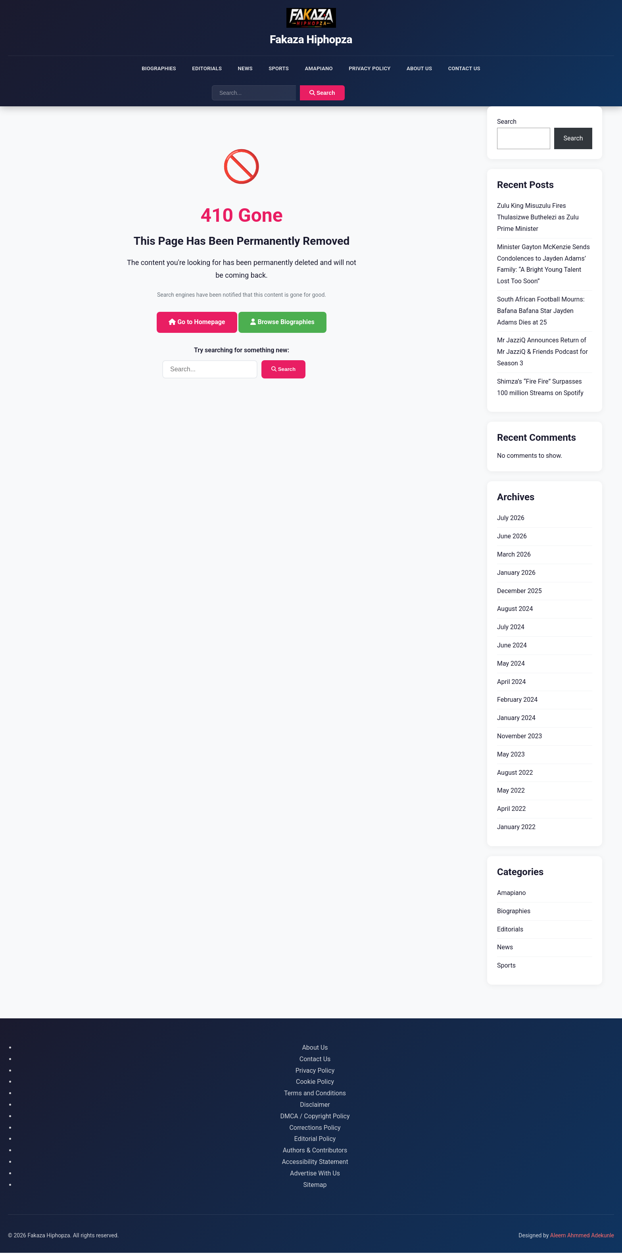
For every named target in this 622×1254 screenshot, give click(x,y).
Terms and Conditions (315, 1094)
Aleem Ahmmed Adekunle (582, 1237)
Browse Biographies (282, 323)
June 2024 (512, 646)
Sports (276, 68)
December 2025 (519, 592)
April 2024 (511, 683)
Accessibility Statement (315, 1163)
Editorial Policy (315, 1140)
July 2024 (510, 628)
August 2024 (515, 610)
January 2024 (516, 719)
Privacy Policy (374, 68)
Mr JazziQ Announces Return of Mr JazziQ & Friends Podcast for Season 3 (542, 353)
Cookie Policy (315, 1083)
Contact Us (476, 68)
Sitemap (315, 1186)
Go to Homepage (197, 323)
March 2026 (514, 555)
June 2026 (512, 538)
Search (322, 94)
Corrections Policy (314, 1129)
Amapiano (320, 68)
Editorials (199, 68)
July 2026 (510, 519)
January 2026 (516, 574)
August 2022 (515, 774)
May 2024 (511, 664)
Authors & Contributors (315, 1152)
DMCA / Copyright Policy (314, 1117)
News (240, 68)
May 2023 (511, 755)
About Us (428, 68)
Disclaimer (315, 1106)
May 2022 (511, 792)
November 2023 (519, 737)
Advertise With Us (315, 1174)
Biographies (147, 68)
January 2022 (516, 828)
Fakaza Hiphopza (311, 39)
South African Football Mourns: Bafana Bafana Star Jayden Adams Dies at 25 (541, 312)
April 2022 (511, 810)
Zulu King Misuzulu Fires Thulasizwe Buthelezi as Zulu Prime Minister (538, 219)
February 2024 (517, 701)
